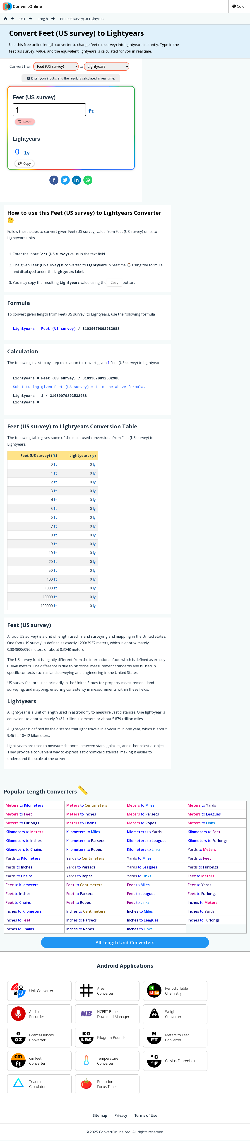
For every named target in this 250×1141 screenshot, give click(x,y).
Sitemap (100, 1116)
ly (27, 153)
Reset (24, 122)
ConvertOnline (22, 6)
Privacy (120, 1116)
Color (239, 6)
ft (91, 111)
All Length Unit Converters (125, 943)
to (24, 806)
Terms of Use (146, 1116)
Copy (24, 163)
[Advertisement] (180, 128)
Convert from (21, 66)
